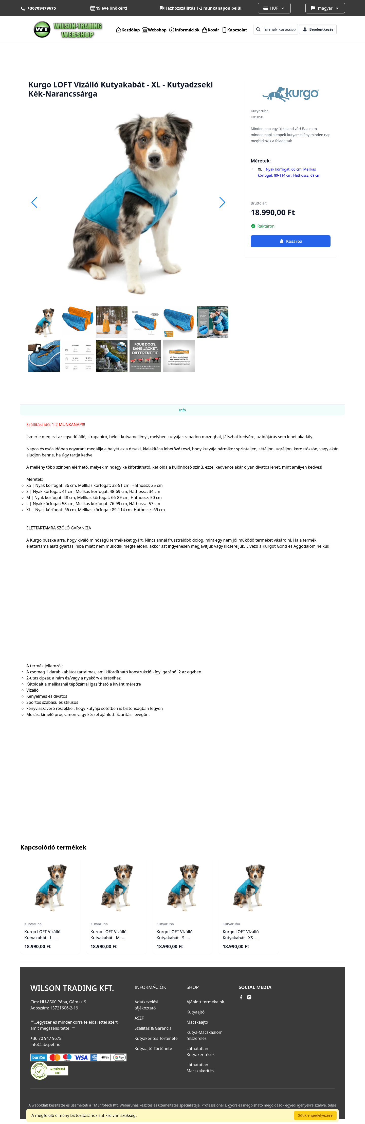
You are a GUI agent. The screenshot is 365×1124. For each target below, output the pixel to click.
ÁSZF (139, 1018)
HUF (274, 8)
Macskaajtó (197, 1022)
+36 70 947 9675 (45, 1038)
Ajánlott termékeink (205, 1002)
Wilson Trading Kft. (72, 988)
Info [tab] (182, 410)
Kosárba (290, 241)
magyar (325, 8)
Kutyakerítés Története (156, 1038)
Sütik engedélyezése (315, 1115)
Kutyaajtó (196, 1012)
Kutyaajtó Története (153, 1048)
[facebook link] (241, 997)
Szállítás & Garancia (153, 1028)
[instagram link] (249, 997)
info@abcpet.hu (45, 1044)
